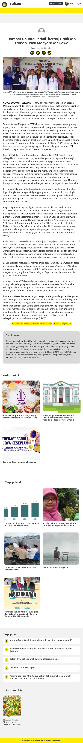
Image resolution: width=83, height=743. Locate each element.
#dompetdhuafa (31, 324)
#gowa (65, 324)
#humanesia (17, 324)
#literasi (57, 324)
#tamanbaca (46, 324)
